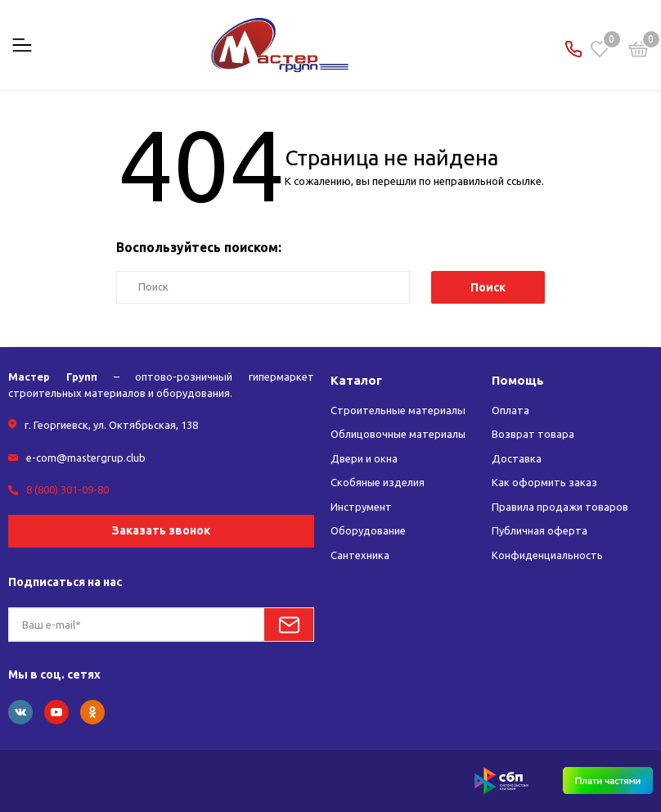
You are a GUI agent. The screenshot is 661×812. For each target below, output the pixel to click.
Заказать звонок (161, 530)
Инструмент (361, 506)
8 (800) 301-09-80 (67, 489)
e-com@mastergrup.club (85, 457)
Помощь (518, 380)
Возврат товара (533, 434)
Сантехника (359, 555)
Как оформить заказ (544, 482)
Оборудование (368, 530)
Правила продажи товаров (560, 506)
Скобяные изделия (377, 482)
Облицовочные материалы (398, 434)
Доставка (517, 458)
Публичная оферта (539, 530)
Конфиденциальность (547, 555)
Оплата (510, 410)
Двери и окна (364, 458)
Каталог (356, 380)
